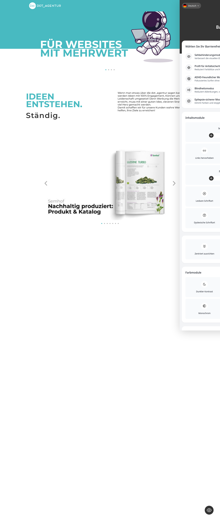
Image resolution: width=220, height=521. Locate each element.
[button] (105, 69)
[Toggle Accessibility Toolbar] (209, 510)
